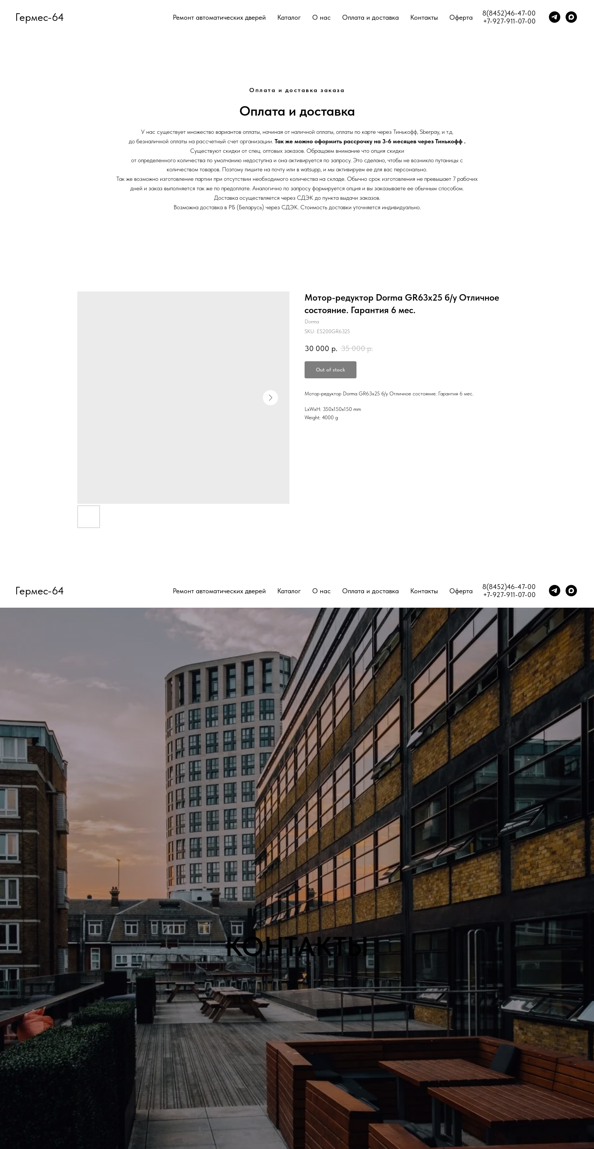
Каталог (289, 17)
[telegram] (554, 17)
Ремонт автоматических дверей (219, 17)
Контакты (424, 17)
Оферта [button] (461, 17)
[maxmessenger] (571, 17)
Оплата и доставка (370, 17)
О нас (321, 17)
